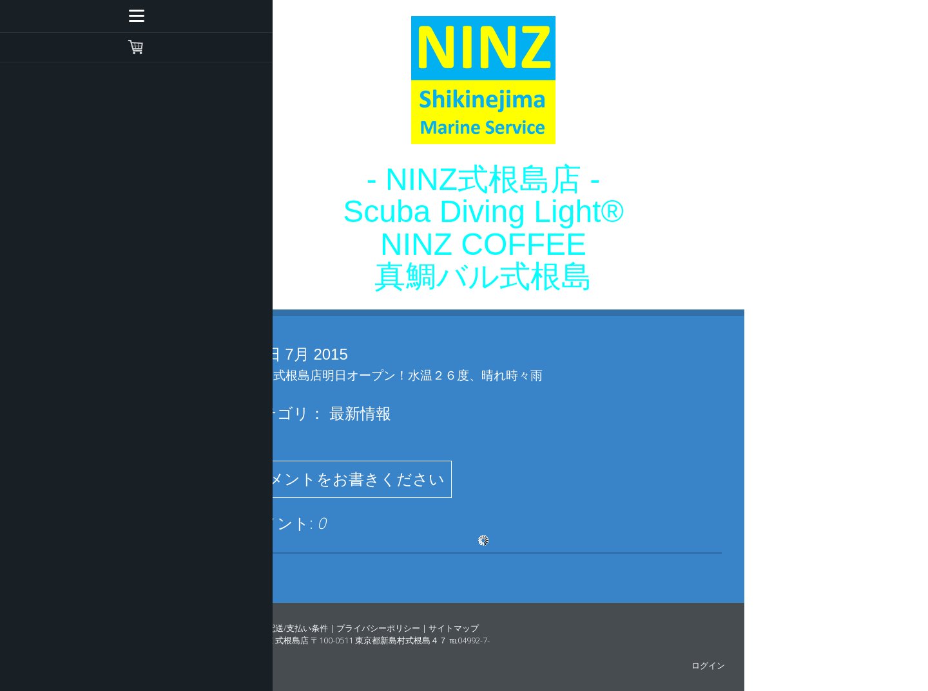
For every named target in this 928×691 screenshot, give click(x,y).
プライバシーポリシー (378, 628)
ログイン (708, 665)
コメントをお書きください (348, 479)
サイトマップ (454, 628)
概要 (250, 628)
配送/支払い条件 (297, 628)
